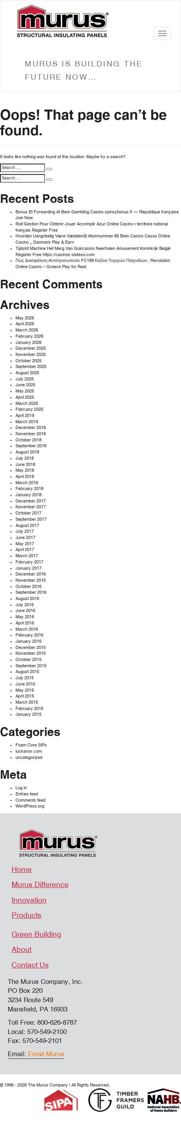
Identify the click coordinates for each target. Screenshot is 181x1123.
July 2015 (25, 677)
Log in (21, 787)
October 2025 (28, 360)
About (21, 949)
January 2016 (28, 641)
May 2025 (25, 391)
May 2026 (25, 318)
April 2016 (25, 623)
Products (26, 915)
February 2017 (29, 562)
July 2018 (25, 458)
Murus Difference (40, 885)
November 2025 (31, 354)
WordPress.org (30, 806)
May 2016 (25, 616)
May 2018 (25, 470)
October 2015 (28, 659)
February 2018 (29, 488)
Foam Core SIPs (31, 745)
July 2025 (25, 379)
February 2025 (29, 409)
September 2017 (31, 519)
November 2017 (31, 506)
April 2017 (25, 549)
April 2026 (25, 323)
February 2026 (29, 336)
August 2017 (27, 525)
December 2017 (31, 501)
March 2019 (27, 421)
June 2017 (25, 537)
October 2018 (28, 440)
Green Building (36, 934)
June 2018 (25, 464)
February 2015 (29, 708)
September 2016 (31, 592)
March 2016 (27, 629)
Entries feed (27, 794)
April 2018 (25, 476)
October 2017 (28, 513)
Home (22, 869)
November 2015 (31, 653)
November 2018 (31, 433)
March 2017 (27, 555)
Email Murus (46, 1054)
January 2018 (28, 494)
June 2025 (25, 384)
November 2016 (31, 580)
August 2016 (27, 598)
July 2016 (25, 604)
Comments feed (30, 800)
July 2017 (25, 531)
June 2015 (25, 684)
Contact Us (30, 965)
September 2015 (31, 665)
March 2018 (27, 482)
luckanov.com (29, 751)
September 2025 (31, 366)
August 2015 (27, 671)
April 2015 (25, 696)
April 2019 (25, 415)
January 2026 (28, 342)
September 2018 (31, 445)
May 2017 (25, 543)
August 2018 (27, 452)
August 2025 (27, 372)
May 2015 (25, 690)
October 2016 (28, 586)
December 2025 (31, 348)
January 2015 (28, 714)
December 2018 (31, 427)
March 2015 (27, 702)
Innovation (29, 900)
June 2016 (25, 610)
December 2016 (31, 574)
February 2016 (29, 635)
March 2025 (27, 403)
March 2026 (27, 330)
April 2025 (25, 397)
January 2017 (28, 568)
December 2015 (31, 647)
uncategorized (29, 757)
